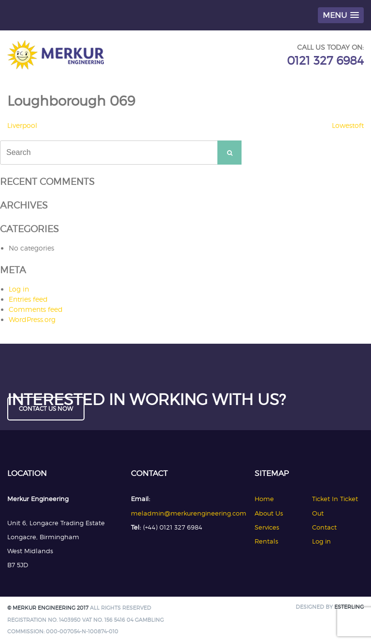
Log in (19, 289)
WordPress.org (32, 319)
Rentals (266, 541)
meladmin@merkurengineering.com (188, 513)
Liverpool (22, 125)
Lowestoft (348, 125)
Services (267, 527)
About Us (269, 513)
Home (264, 499)
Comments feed (36, 309)
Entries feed (28, 299)
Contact (324, 527)
